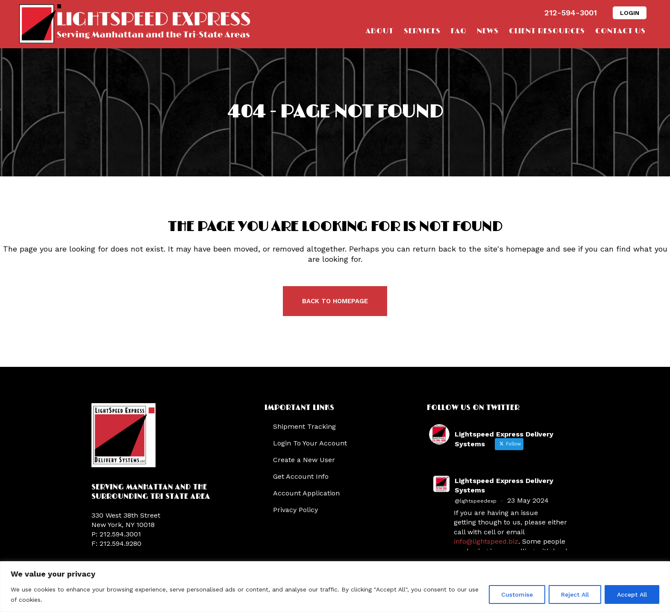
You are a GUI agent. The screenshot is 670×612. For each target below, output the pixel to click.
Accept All (632, 594)
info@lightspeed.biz (486, 541)
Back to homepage (335, 301)
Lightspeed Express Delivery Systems (504, 485)
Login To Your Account (310, 443)
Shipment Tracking (304, 426)
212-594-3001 (570, 12)
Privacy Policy (295, 510)
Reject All (575, 594)
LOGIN (629, 12)
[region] (335, 586)
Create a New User (304, 460)
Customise (517, 594)
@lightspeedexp (476, 501)
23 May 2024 (528, 500)
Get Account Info (301, 476)
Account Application (306, 493)
